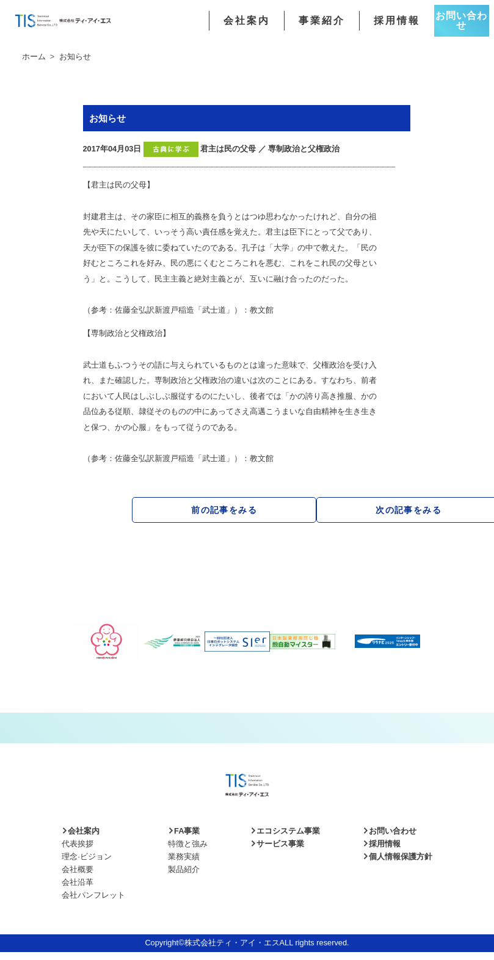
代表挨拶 (77, 843)
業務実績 (184, 856)
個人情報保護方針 (397, 856)
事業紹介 (322, 21)
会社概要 (77, 869)
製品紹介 (184, 869)
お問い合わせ (461, 20)
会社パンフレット (93, 895)
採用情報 (397, 21)
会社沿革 (77, 882)
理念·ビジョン (87, 856)
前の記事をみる (224, 510)
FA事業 (184, 830)
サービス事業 (277, 843)
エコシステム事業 (285, 830)
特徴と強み (188, 843)
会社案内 (246, 21)
